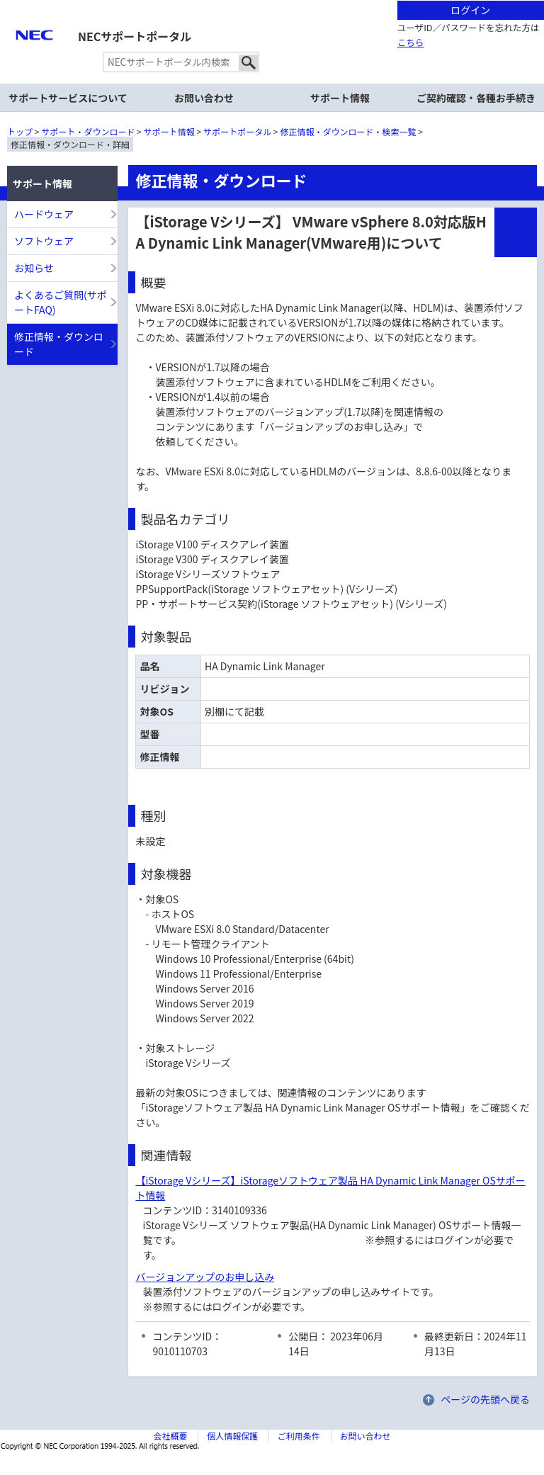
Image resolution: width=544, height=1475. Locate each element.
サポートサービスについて (68, 98)
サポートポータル (237, 131)
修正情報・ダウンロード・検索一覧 (348, 131)
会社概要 (170, 1436)
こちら (410, 42)
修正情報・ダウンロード (58, 343)
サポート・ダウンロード (88, 131)
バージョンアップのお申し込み (204, 1277)
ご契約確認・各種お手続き (476, 98)
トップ (20, 131)
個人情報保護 (232, 1436)
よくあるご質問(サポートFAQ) (60, 302)
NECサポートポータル (134, 36)
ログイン (470, 10)
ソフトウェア (44, 241)
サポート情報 (169, 131)
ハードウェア (44, 214)
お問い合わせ (204, 98)
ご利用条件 (299, 1436)
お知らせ (34, 268)
